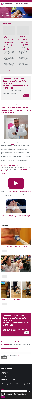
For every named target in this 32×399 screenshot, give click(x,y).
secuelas (12, 144)
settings (2, 395)
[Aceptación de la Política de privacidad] (1, 355)
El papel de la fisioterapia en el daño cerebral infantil (15, 273)
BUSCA (2, 389)
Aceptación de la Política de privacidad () (10, 355)
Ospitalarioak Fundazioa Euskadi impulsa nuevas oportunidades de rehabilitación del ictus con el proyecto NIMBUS (9, 41)
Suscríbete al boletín (5, 344)
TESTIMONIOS (3, 215)
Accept (3, 397)
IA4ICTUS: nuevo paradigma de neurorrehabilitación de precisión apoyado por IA (16, 109)
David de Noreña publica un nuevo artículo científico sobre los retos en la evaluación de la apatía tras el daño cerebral (23, 41)
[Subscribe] (4, 357)
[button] (4, 49)
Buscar (29, 391)
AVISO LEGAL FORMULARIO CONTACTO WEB (9, 348)
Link (18, 355)
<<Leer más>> (3, 173)
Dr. (12, 165)
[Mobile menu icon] (30, 4)
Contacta (26, 95)
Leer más (4, 250)
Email (2, 351)
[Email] (16, 353)
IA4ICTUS (24, 150)
